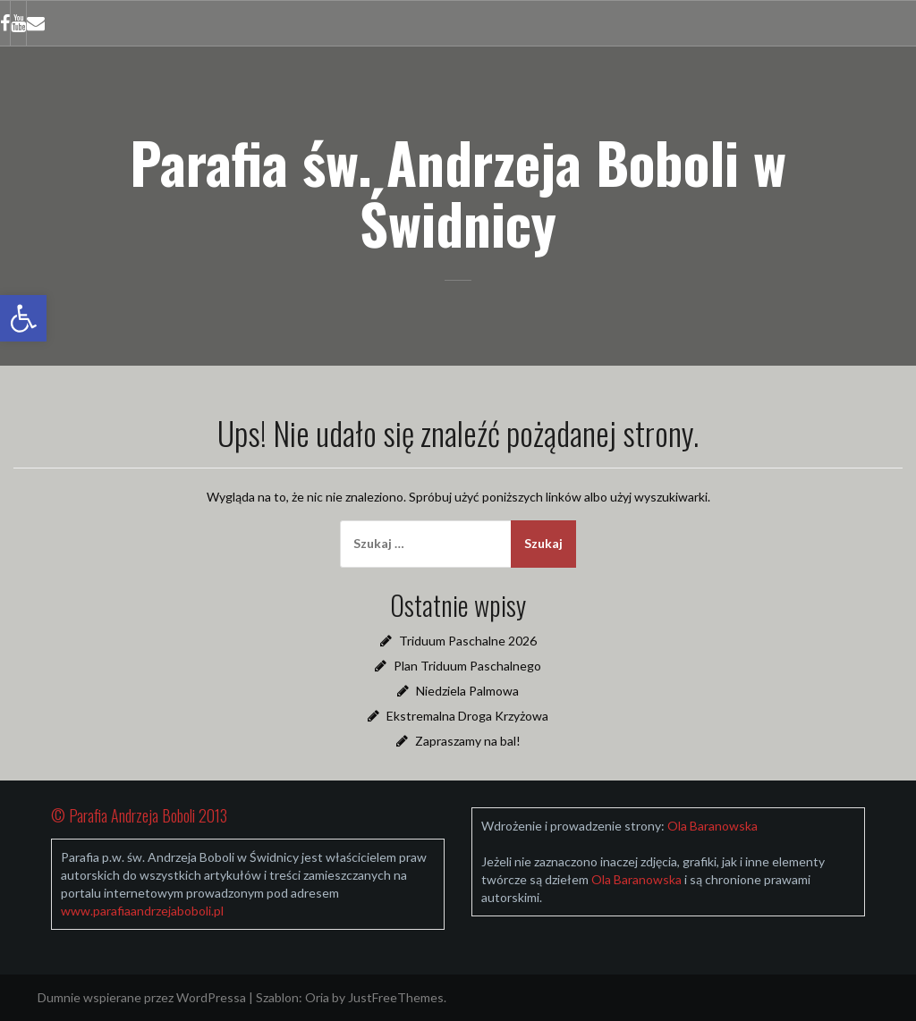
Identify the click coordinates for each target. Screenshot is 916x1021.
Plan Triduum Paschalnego (467, 665)
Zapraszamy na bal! (468, 740)
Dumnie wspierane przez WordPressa (142, 997)
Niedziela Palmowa (467, 690)
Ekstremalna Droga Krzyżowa (467, 715)
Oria (317, 997)
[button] (23, 318)
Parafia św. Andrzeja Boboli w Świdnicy (458, 192)
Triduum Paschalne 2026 (468, 640)
